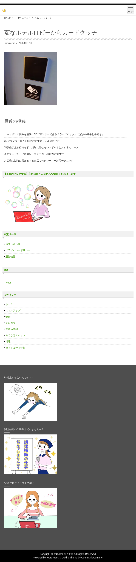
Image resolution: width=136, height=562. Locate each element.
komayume (10, 43)
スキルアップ (12, 310)
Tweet (7, 282)
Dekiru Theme (69, 557)
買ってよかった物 (15, 347)
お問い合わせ (12, 244)
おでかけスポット (15, 335)
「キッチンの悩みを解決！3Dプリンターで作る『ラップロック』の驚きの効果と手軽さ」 (54, 134)
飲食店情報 (11, 329)
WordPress (53, 557)
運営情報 (10, 256)
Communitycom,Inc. (92, 557)
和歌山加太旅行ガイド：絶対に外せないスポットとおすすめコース (41, 147)
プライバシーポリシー (17, 250)
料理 (7, 341)
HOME (7, 18)
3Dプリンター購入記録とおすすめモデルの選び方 (32, 140)
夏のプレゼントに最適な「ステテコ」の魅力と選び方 (34, 154)
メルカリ (10, 322)
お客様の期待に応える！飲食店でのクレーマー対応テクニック (39, 160)
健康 (7, 316)
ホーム (9, 304)
